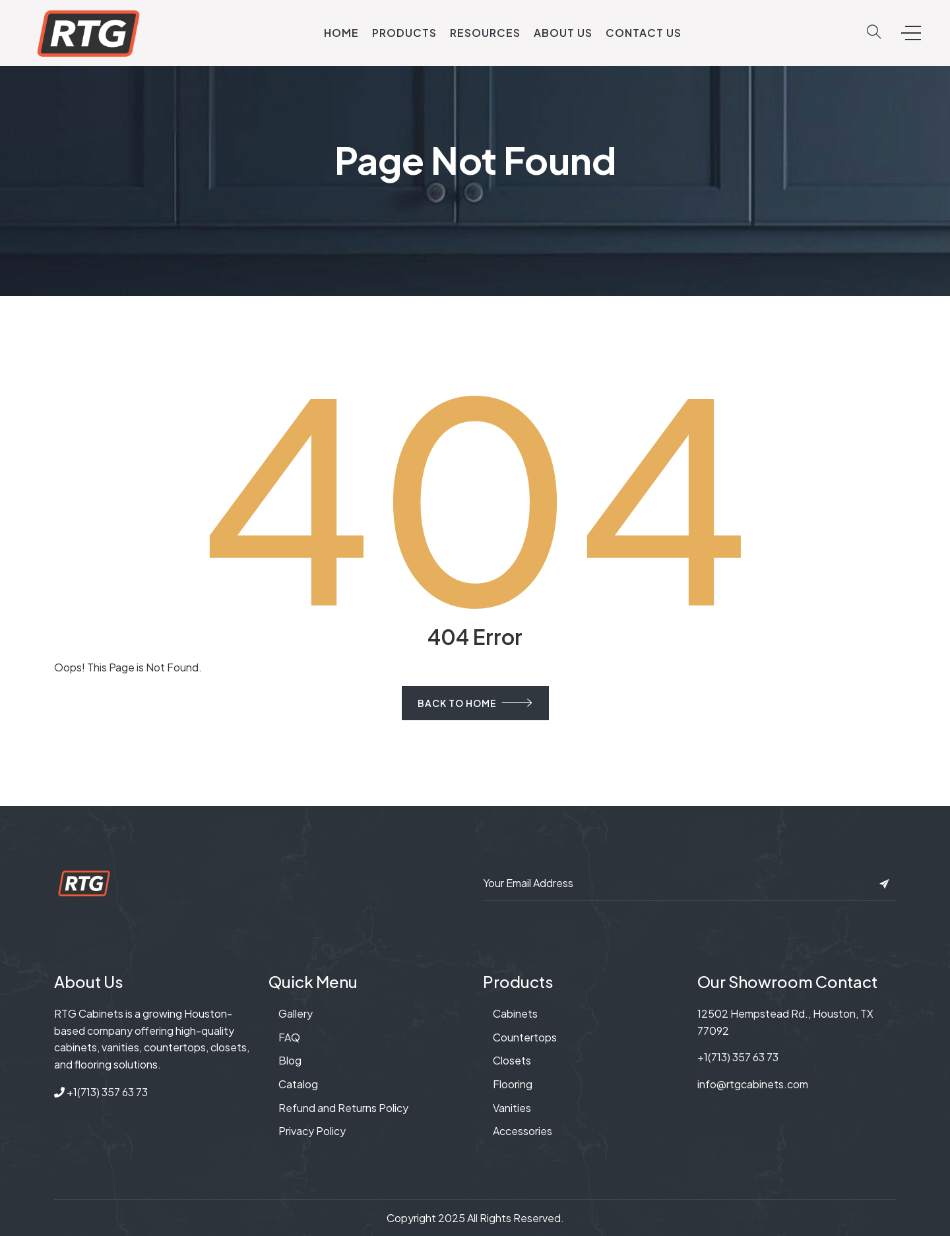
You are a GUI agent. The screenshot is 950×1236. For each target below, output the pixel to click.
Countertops (525, 1037)
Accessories (522, 1131)
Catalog (298, 1084)
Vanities (512, 1108)
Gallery (295, 1013)
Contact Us (643, 33)
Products (404, 33)
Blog (289, 1060)
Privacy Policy (312, 1131)
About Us (563, 33)
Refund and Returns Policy (343, 1108)
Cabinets (515, 1013)
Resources (485, 33)
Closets (512, 1060)
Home (341, 33)
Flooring (512, 1084)
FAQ (289, 1037)
